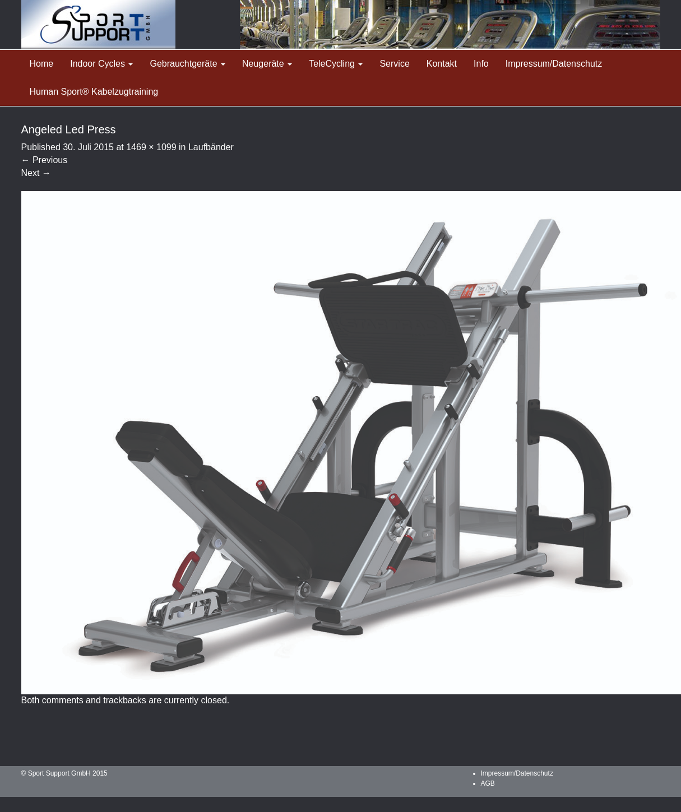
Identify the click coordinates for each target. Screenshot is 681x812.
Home (42, 63)
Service (394, 63)
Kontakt (442, 63)
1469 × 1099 (151, 147)
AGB (488, 783)
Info (481, 63)
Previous (44, 160)
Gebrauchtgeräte (187, 63)
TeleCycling (336, 63)
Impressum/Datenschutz (554, 63)
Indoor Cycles (101, 63)
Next (36, 173)
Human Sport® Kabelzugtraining (94, 91)
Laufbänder (211, 147)
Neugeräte (267, 63)
